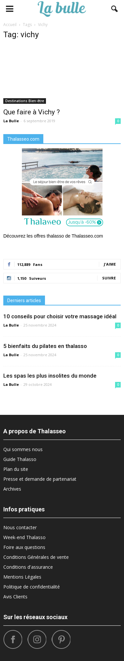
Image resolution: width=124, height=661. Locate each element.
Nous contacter (20, 527)
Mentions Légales (22, 577)
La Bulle (11, 120)
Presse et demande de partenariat (39, 479)
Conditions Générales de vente (36, 557)
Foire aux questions (24, 547)
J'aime (110, 264)
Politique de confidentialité (31, 587)
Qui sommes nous (23, 449)
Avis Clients (15, 596)
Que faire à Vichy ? (31, 112)
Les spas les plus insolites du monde (50, 375)
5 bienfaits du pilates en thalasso (45, 346)
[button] (114, 9)
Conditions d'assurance (28, 567)
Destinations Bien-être (24, 101)
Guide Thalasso (19, 459)
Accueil (10, 24)
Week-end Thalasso (24, 537)
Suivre (109, 277)
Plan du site (15, 469)
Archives (12, 489)
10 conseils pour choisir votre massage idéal (59, 316)
